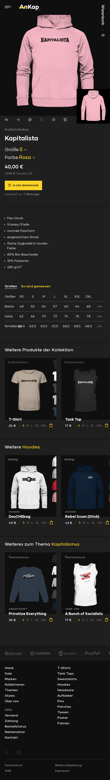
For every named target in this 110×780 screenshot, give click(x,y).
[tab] (55, 311)
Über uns (12, 701)
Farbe (11, 157)
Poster (62, 717)
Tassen (63, 712)
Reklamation (15, 732)
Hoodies (31, 447)
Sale (8, 673)
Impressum (62, 771)
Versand (11, 715)
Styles (10, 695)
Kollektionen (14, 684)
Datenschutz (13, 765)
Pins (60, 701)
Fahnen (63, 723)
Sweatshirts (67, 679)
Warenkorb (103, 21)
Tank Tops (65, 673)
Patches (64, 706)
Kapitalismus (65, 544)
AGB (8, 771)
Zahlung (11, 721)
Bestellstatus (15, 726)
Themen (11, 690)
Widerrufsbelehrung (68, 765)
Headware (65, 690)
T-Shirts (63, 668)
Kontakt (11, 737)
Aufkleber (65, 695)
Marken (10, 679)
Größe (12, 149)
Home (9, 668)
